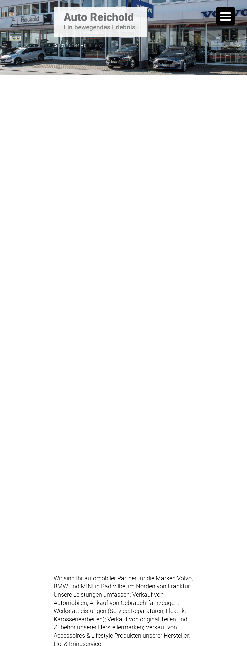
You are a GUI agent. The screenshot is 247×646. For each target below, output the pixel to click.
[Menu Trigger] (225, 16)
